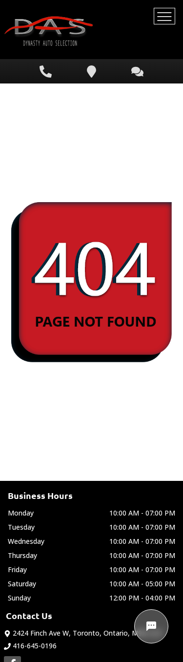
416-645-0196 (30, 645)
